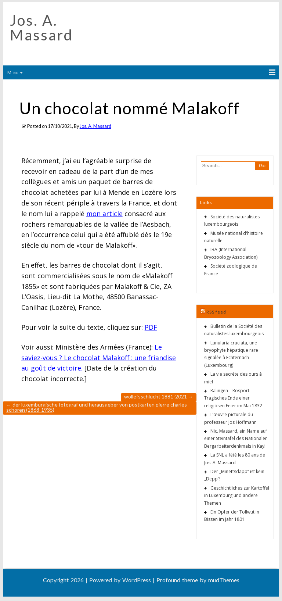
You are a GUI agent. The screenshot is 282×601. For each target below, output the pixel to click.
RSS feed (216, 312)
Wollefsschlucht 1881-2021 (158, 396)
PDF (151, 327)
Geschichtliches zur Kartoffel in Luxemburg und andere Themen (236, 495)
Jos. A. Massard (41, 27)
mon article (104, 213)
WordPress (136, 579)
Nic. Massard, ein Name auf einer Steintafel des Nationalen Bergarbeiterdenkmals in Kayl (236, 438)
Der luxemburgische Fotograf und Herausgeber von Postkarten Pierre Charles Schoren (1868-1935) (96, 407)
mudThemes (223, 579)
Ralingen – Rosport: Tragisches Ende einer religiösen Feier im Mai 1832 (233, 398)
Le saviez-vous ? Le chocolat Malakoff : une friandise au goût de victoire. (98, 358)
